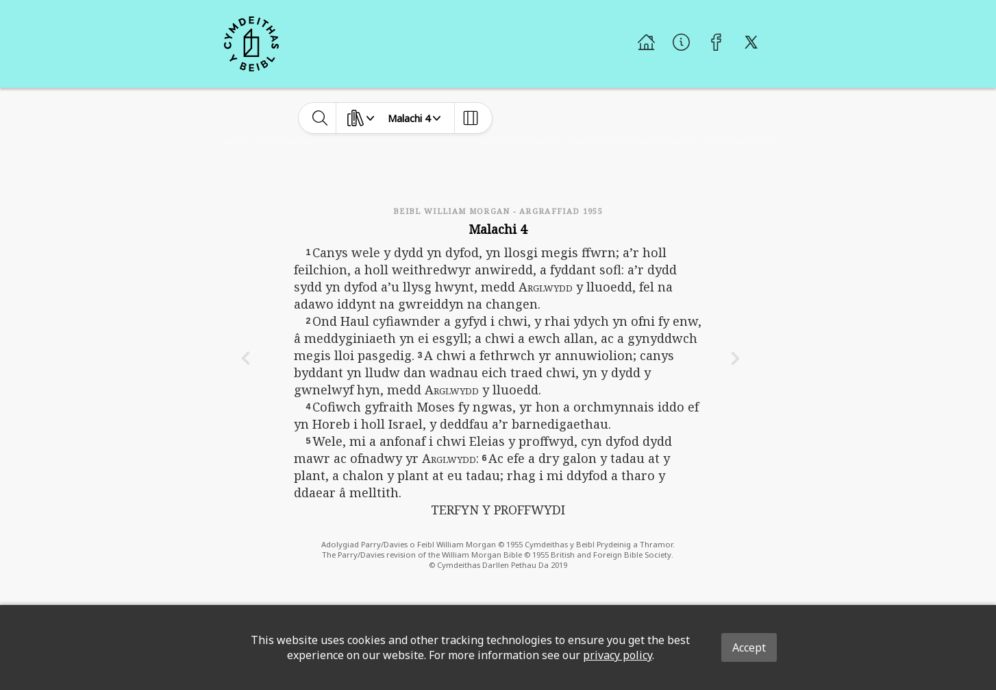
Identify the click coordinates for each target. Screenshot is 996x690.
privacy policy (617, 655)
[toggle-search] (320, 118)
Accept (749, 647)
